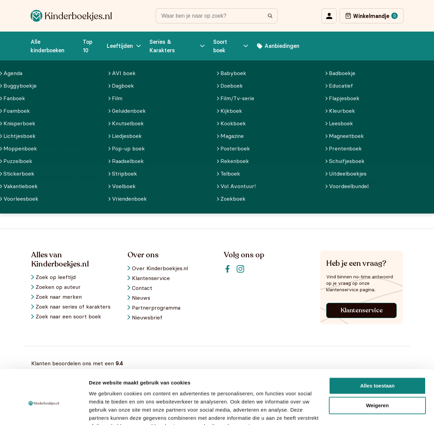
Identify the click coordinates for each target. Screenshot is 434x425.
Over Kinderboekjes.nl (160, 268)
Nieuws (141, 298)
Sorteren (353, 169)
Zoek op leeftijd (56, 277)
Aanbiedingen (278, 45)
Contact (142, 288)
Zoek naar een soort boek (68, 316)
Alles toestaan (377, 352)
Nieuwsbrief (147, 317)
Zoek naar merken (59, 297)
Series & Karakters (178, 46)
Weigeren (377, 372)
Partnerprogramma (156, 307)
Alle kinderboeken (47, 46)
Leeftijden (124, 46)
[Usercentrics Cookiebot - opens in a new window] (44, 412)
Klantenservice (361, 310)
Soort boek (231, 46)
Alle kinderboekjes (73, 102)
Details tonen (105, 411)
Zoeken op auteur (58, 287)
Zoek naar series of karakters (73, 306)
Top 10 (87, 46)
